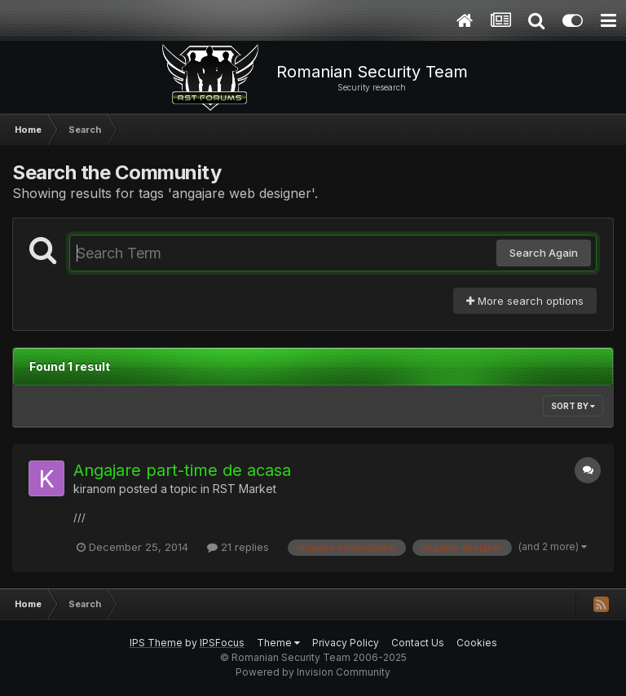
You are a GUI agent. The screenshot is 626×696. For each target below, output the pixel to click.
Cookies (476, 643)
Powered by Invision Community (313, 672)
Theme (278, 643)
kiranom (94, 489)
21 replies (238, 546)
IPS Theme (156, 643)
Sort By (573, 406)
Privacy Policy (345, 643)
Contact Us (417, 643)
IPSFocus (222, 643)
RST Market (244, 489)
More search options (525, 300)
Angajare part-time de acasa (182, 470)
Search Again (543, 252)
